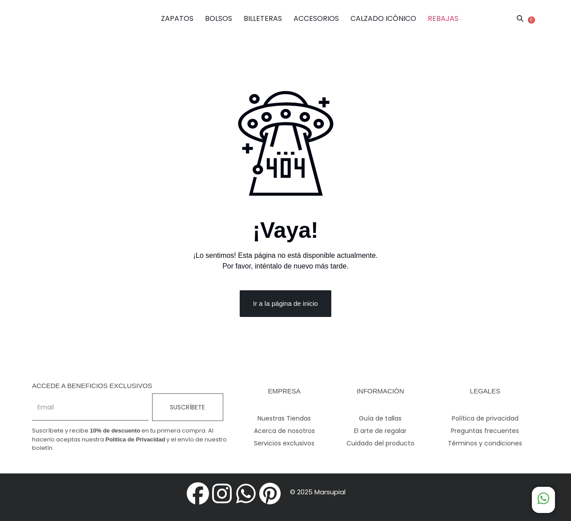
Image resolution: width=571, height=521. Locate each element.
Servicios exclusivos (284, 443)
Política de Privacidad (135, 439)
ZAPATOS (177, 18)
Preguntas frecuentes (485, 430)
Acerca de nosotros (284, 430)
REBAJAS (443, 18)
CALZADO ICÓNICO (383, 18)
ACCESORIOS (316, 18)
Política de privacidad (485, 418)
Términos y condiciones (485, 443)
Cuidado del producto (380, 443)
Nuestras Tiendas (284, 418)
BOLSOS (218, 18)
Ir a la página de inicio (285, 303)
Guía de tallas (380, 418)
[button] (520, 18)
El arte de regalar (380, 430)
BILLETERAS (263, 18)
